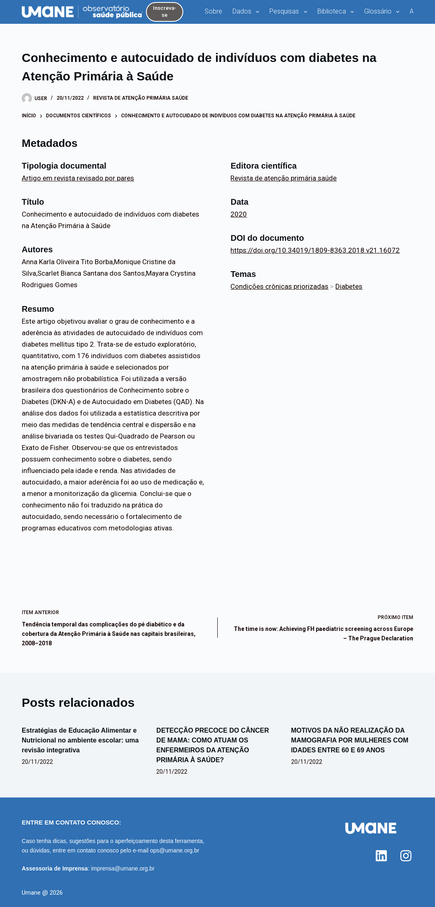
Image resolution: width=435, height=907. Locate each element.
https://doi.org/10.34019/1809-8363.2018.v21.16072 (315, 250)
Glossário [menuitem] (383, 12)
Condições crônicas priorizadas (279, 286)
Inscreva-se (164, 11)
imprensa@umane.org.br (123, 868)
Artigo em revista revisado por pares (78, 178)
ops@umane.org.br (174, 850)
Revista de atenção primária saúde (140, 98)
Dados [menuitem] (247, 12)
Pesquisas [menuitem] (289, 12)
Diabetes (348, 286)
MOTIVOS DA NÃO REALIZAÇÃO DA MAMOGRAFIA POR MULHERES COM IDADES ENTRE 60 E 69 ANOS (350, 740)
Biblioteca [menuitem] (337, 12)
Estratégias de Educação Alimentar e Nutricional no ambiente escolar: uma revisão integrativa (80, 740)
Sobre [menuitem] (213, 11)
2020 (238, 214)
